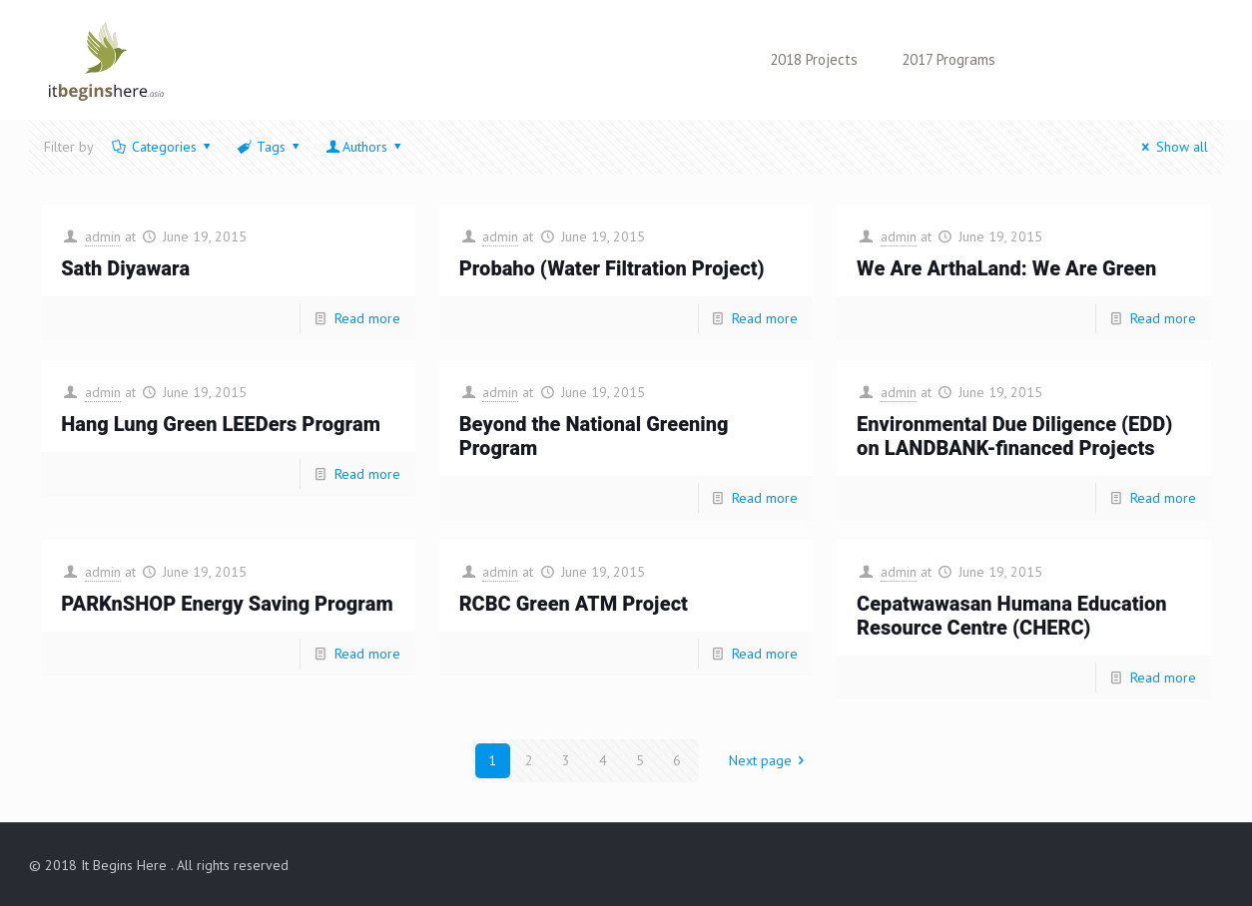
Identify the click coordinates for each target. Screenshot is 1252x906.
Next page (770, 760)
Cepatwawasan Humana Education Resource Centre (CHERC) (1011, 616)
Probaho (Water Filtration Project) (612, 268)
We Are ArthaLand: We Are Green (1006, 268)
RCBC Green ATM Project (573, 604)
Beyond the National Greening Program (594, 436)
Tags (269, 147)
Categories (162, 147)
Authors (365, 147)
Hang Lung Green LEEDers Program (220, 424)
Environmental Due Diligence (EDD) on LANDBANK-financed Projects (1014, 436)
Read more (367, 318)
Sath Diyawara (125, 268)
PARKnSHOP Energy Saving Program (227, 604)
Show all (1172, 147)
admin (103, 236)
